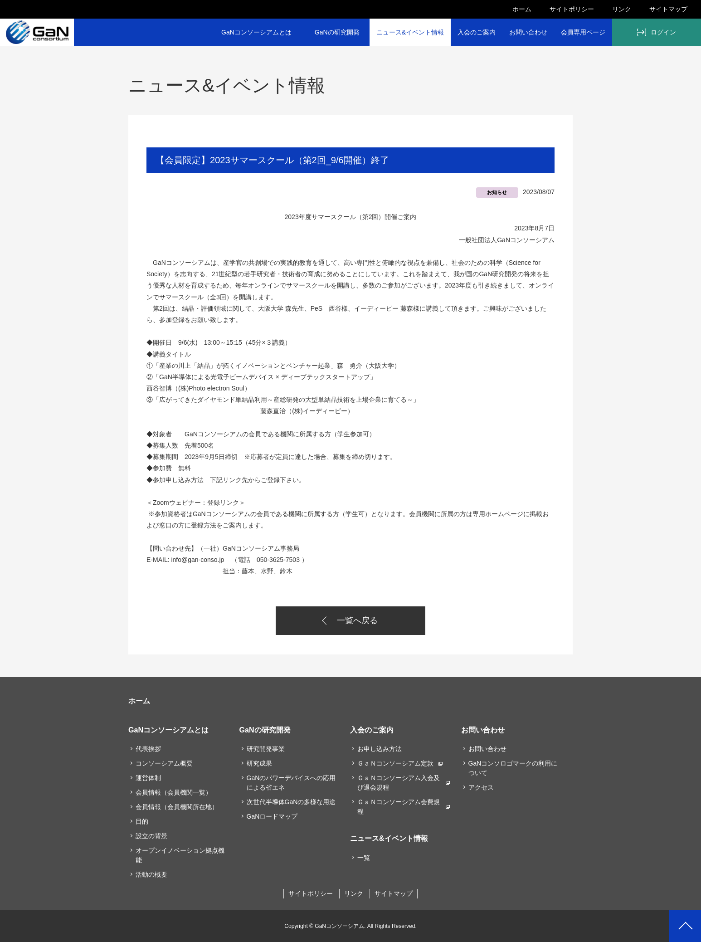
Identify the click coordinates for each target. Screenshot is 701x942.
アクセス (481, 787)
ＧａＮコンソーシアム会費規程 (398, 806)
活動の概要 (151, 874)
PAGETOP (685, 926)
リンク (621, 9)
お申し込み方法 (379, 748)
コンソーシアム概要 (164, 763)
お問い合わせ (528, 32)
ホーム (521, 9)
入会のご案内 (477, 32)
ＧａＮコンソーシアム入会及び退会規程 (398, 782)
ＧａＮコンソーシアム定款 (395, 763)
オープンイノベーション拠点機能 (180, 855)
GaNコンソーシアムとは (256, 32)
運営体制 (148, 777)
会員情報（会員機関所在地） (177, 806)
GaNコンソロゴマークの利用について (513, 768)
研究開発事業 (266, 748)
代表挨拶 (148, 748)
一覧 (363, 857)
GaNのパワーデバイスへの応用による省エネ (291, 782)
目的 (142, 821)
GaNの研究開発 (337, 32)
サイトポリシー (572, 9)
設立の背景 (151, 836)
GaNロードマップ (272, 816)
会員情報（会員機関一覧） (174, 792)
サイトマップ (668, 9)
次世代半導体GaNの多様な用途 (291, 801)
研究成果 (259, 763)
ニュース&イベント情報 (410, 32)
